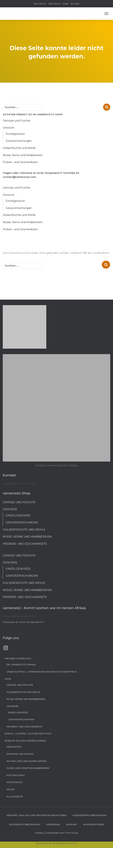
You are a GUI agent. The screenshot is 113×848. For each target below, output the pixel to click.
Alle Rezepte (14, 796)
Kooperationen (93, 824)
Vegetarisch (14, 782)
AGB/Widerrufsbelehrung (90, 815)
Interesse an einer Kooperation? (23, 622)
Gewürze (8, 127)
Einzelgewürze (15, 133)
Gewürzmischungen (19, 140)
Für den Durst (15, 775)
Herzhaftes (13, 746)
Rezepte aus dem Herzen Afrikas (25, 740)
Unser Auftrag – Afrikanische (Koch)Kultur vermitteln (41, 671)
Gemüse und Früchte (16, 120)
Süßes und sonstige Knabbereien (27, 768)
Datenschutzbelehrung (24, 824)
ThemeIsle (71, 832)
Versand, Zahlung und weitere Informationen (36, 815)
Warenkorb (54, 3)
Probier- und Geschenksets (20, 162)
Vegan (10, 789)
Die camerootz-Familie (21, 664)
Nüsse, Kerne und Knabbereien (23, 155)
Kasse (65, 3)
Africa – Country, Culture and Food (28, 733)
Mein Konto (40, 3)
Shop (8, 678)
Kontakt (75, 3)
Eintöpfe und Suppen (19, 754)
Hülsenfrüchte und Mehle (19, 148)
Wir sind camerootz (18, 658)
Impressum (53, 824)
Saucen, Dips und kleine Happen (26, 761)
